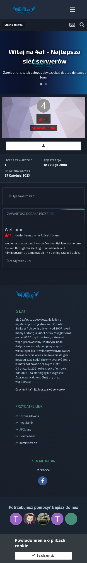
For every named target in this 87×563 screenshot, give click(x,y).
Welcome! (15, 229)
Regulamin (26, 422)
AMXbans (25, 429)
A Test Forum (50, 235)
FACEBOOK (43, 470)
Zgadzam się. (43, 556)
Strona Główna (29, 416)
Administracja (28, 443)
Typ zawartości (22, 196)
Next (81, 62)
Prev (6, 62)
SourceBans (27, 436)
